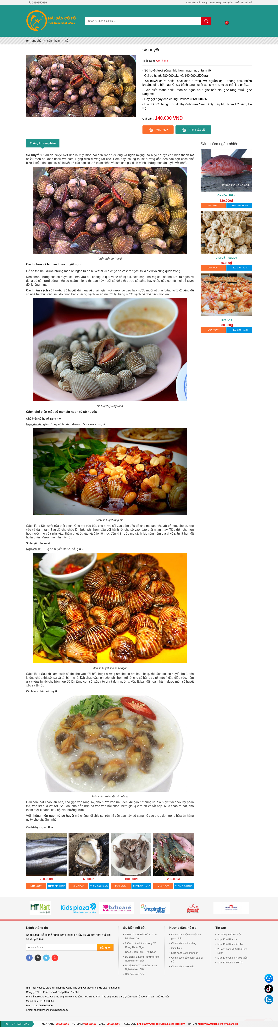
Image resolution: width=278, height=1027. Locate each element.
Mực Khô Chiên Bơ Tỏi (230, 962)
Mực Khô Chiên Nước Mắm (232, 957)
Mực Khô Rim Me (227, 939)
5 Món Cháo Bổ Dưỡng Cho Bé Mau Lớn (141, 936)
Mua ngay (162, 129)
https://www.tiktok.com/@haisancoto (218, 1024)
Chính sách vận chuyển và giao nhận (186, 936)
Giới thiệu (176, 948)
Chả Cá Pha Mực (226, 257)
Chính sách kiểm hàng (183, 943)
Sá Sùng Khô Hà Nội (229, 934)
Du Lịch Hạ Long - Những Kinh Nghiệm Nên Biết (142, 958)
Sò (66, 40)
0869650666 (62, 1024)
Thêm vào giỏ (197, 129)
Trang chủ (34, 40)
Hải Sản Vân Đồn (135, 974)
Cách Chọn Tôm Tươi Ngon (140, 951)
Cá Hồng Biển (226, 195)
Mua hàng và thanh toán (184, 952)
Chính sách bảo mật (182, 966)
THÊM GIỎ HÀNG (56, 886)
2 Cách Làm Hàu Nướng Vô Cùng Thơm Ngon (140, 945)
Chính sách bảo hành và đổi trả (187, 959)
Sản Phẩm (53, 40)
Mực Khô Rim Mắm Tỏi (230, 944)
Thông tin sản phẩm (43, 143)
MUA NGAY (36, 886)
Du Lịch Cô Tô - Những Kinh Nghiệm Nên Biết (141, 967)
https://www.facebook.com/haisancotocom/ (161, 1024)
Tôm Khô (226, 319)
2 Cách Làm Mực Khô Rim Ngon (232, 951)
